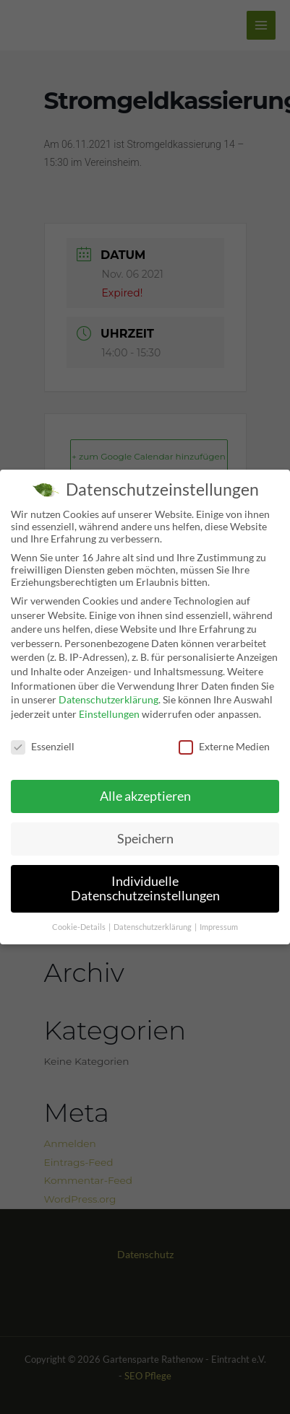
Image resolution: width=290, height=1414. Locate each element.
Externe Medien (224, 743)
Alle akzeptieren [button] (145, 794)
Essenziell (42, 743)
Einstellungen (109, 711)
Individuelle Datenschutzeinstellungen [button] (145, 886)
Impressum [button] (219, 924)
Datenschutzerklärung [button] (153, 924)
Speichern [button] (145, 836)
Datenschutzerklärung (108, 697)
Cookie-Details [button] (79, 924)
